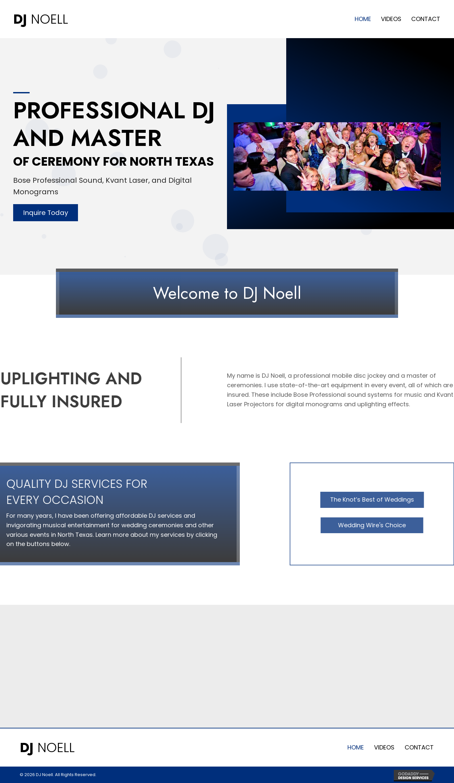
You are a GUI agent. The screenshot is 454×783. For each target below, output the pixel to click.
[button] (45, 212)
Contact (419, 747)
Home (355, 747)
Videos (384, 747)
